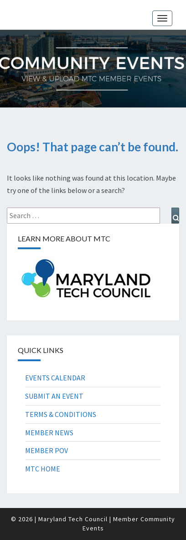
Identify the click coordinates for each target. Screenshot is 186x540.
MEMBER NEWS (49, 432)
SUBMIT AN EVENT (54, 396)
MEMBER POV (46, 450)
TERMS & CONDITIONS (60, 414)
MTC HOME (42, 468)
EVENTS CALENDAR (55, 377)
